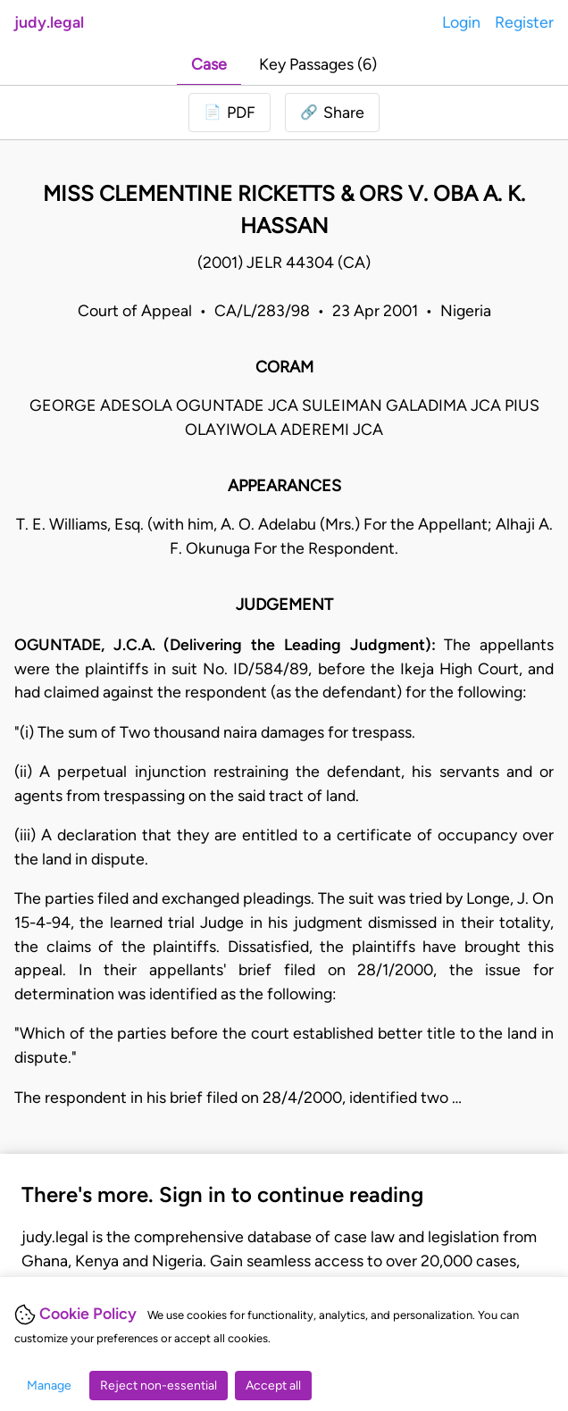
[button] (332, 113)
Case (209, 63)
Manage (49, 1385)
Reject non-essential (158, 1385)
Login (461, 22)
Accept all (273, 1385)
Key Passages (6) (318, 63)
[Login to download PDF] (229, 113)
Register (524, 22)
